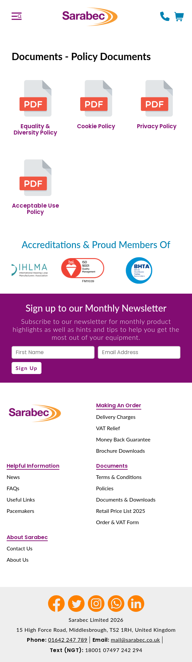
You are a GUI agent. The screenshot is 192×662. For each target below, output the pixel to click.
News (13, 477)
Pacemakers (20, 511)
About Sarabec (27, 537)
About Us (18, 559)
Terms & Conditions (119, 477)
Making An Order (118, 405)
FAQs (13, 488)
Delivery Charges (116, 417)
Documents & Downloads (126, 499)
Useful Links (21, 499)
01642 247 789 (68, 639)
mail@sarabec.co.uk (135, 639)
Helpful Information (33, 466)
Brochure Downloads (120, 450)
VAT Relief (108, 428)
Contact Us (19, 548)
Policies (105, 488)
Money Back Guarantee (123, 439)
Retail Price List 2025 (120, 511)
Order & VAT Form (117, 522)
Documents (112, 466)
